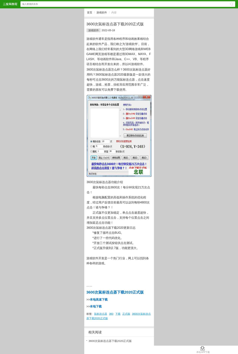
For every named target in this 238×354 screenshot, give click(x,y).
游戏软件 (102, 12)
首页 (89, 12)
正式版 (126, 313)
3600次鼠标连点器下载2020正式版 (110, 340)
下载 (117, 313)
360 (111, 313)
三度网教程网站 (10, 4)
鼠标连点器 (100, 313)
